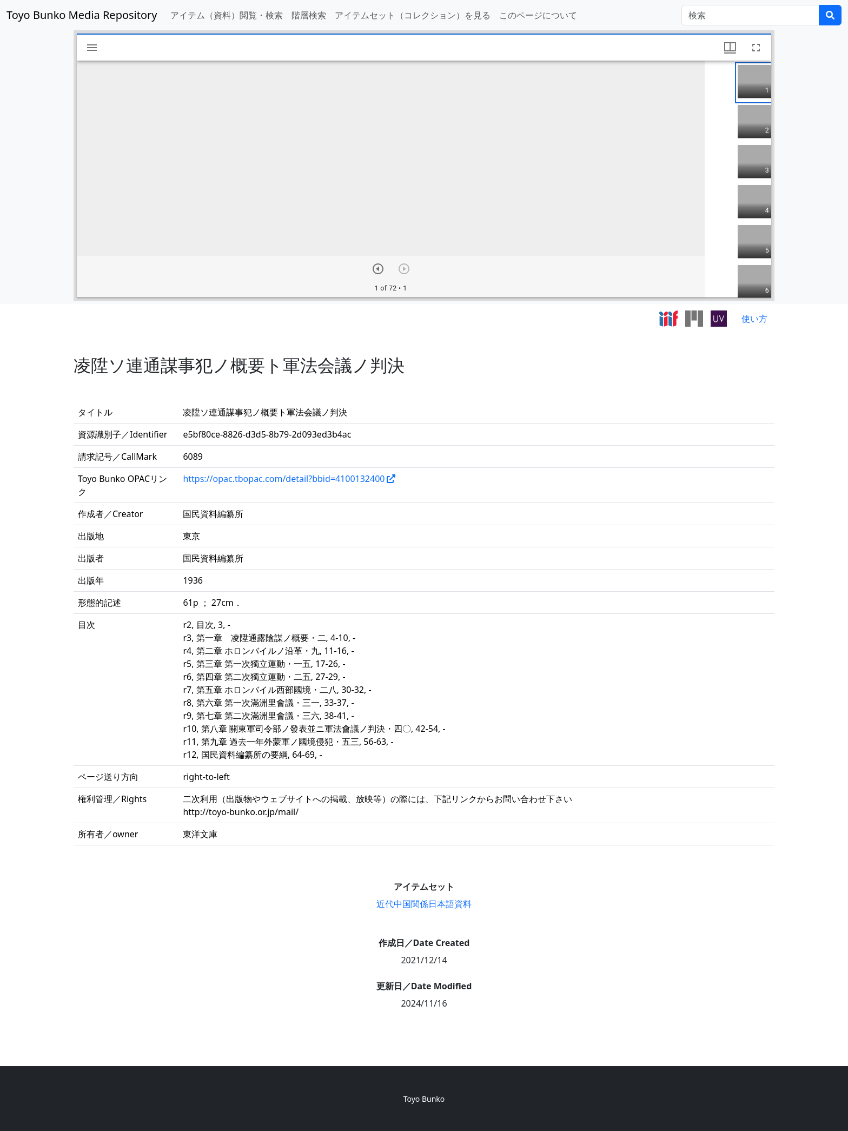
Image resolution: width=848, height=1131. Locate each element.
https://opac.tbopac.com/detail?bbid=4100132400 (284, 479)
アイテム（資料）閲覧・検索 (226, 15)
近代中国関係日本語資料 (424, 904)
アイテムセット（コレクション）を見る (413, 15)
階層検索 (309, 15)
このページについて (538, 15)
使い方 (754, 319)
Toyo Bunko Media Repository (81, 15)
